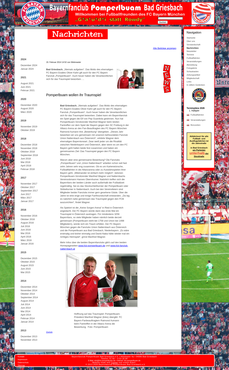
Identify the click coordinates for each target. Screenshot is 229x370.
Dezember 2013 (29, 336)
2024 (23, 59)
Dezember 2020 (29, 105)
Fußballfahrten (193, 58)
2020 (23, 99)
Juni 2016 (26, 229)
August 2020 (27, 108)
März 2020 (26, 112)
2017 (23, 177)
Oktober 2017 (28, 187)
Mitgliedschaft (193, 78)
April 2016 (26, 236)
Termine (190, 54)
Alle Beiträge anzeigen (164, 48)
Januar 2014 (27, 321)
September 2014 (29, 297)
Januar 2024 (27, 69)
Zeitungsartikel (193, 75)
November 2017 (29, 183)
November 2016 (29, 215)
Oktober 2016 (28, 219)
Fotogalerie (192, 68)
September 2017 (29, 190)
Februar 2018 (28, 169)
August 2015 (27, 265)
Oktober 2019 (28, 130)
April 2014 (26, 314)
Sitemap (21, 365)
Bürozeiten (196, 125)
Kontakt (21, 356)
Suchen (162, 22)
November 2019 (29, 126)
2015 (23, 252)
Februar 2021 (28, 90)
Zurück (49, 332)
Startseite (191, 38)
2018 (23, 138)
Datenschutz (23, 362)
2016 (23, 209)
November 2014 (29, 290)
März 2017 (26, 197)
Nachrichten (193, 48)
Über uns (191, 41)
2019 (23, 120)
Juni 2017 (26, 194)
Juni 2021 (26, 87)
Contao (114, 363)
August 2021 (27, 83)
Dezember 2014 (29, 286)
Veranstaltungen (194, 61)
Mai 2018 (25, 162)
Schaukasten (193, 71)
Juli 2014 (25, 304)
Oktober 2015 (28, 261)
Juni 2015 (26, 268)
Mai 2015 (25, 272)
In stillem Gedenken (196, 85)
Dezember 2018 (29, 144)
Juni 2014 (26, 307)
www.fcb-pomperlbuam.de (91, 245)
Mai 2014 (25, 311)
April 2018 (26, 165)
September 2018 (29, 155)
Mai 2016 (25, 233)
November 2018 (29, 148)
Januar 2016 (27, 243)
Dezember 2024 (29, 65)
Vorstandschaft (193, 44)
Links (189, 81)
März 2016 (26, 240)
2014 (23, 280)
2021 (23, 77)
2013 (23, 330)
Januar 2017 (27, 201)
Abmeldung (192, 65)
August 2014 (27, 300)
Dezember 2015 (29, 258)
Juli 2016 (25, 226)
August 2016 (27, 222)
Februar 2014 (28, 318)
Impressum (22, 359)
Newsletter (191, 51)
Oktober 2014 (28, 293)
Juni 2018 (26, 158)
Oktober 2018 (28, 151)
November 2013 (29, 339)
